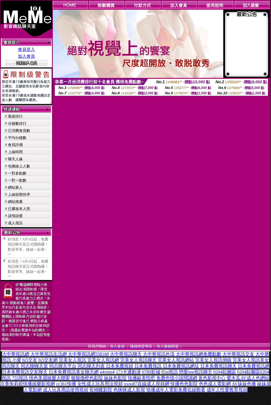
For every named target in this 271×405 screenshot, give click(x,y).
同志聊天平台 (62, 366)
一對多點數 (17, 173)
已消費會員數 (19, 130)
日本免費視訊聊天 (218, 366)
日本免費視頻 (119, 366)
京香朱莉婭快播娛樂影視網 (27, 383)
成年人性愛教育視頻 (227, 389)
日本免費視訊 (148, 366)
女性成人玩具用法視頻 (100, 383)
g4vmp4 (107, 371)
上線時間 (15, 152)
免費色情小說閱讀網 (176, 377)
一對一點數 (17, 180)
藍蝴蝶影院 (100, 389)
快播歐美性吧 (141, 377)
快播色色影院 (184, 383)
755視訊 (20, 377)
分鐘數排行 (17, 123)
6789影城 (151, 371)
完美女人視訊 (72, 360)
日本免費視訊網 (254, 366)
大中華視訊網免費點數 (198, 354)
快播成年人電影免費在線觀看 (175, 389)
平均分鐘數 (17, 138)
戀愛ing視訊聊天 (195, 371)
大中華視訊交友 (238, 354)
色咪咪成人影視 (129, 389)
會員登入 (26, 49)
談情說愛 (15, 216)
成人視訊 (15, 223)
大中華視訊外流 (159, 354)
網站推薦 (15, 202)
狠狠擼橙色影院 (87, 377)
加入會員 (26, 56)
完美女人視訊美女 (251, 360)
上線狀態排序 (19, 194)
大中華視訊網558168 (88, 354)
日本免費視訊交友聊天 (24, 371)
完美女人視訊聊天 (138, 360)
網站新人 (15, 187)
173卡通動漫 (128, 371)
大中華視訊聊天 (126, 354)
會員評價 (15, 145)
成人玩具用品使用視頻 (65, 389)
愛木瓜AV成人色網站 (248, 377)
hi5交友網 (48, 360)
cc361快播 (66, 383)
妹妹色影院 (115, 377)
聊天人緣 (15, 159)
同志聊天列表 (91, 366)
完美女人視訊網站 (176, 360)
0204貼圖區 (224, 371)
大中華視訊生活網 (48, 354)
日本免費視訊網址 (181, 366)
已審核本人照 (19, 209)
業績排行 (15, 116)
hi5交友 (29, 360)
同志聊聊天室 (34, 366)
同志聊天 (10, 366)
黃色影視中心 (212, 377)
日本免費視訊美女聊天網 (74, 371)
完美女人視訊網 (103, 360)
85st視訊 (169, 371)
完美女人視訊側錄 (213, 360)
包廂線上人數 (19, 166)
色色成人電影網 (215, 383)
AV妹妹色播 (244, 383)
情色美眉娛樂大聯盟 (49, 377)
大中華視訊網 (15, 354)
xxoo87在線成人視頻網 (146, 383)
